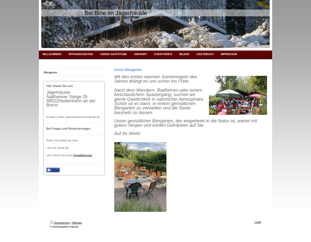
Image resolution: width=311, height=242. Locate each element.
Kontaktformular (82, 155)
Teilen (53, 170)
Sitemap (77, 222)
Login (258, 222)
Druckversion (60, 222)
